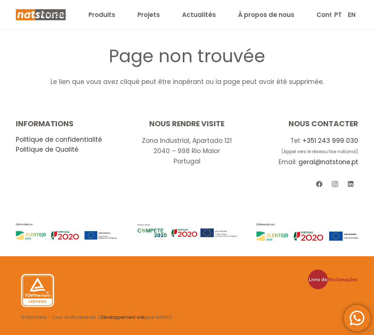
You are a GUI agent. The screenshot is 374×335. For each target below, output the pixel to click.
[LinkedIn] (351, 184)
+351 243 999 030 (330, 140)
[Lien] (67, 231)
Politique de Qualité (47, 149)
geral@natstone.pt (328, 162)
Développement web (123, 317)
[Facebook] (319, 184)
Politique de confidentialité (59, 139)
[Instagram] (335, 184)
